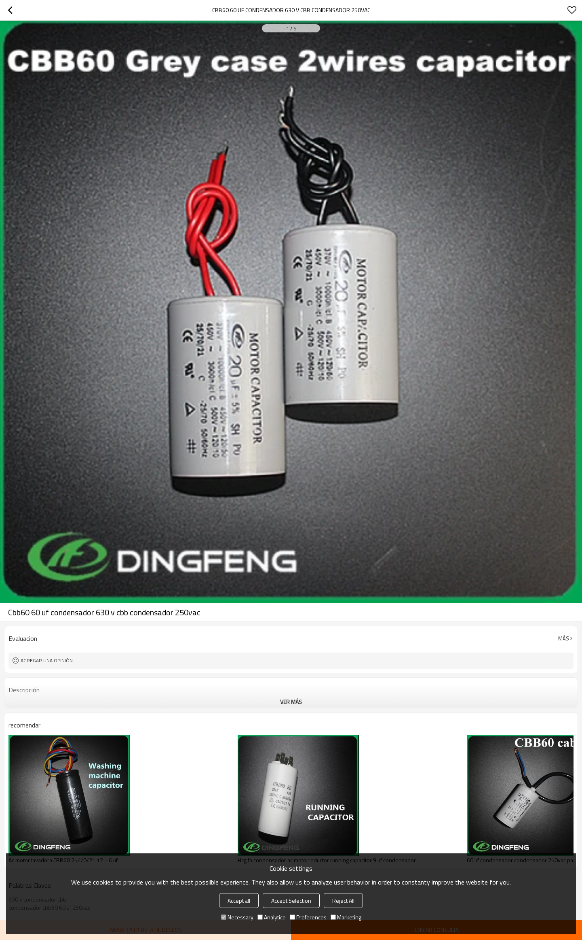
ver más (291, 702)
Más (563, 638)
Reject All (343, 900)
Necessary (237, 917)
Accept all (239, 900)
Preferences (308, 917)
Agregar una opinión (47, 660)
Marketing (346, 917)
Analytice (271, 917)
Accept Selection (291, 900)
